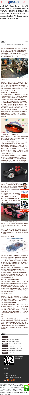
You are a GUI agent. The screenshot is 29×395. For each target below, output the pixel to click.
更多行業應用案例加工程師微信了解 (19, 357)
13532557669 (11, 373)
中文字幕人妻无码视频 (5, 394)
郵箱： (6, 375)
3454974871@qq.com (10, 375)
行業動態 (27, 41)
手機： (6, 373)
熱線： (6, 371)
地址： (6, 377)
